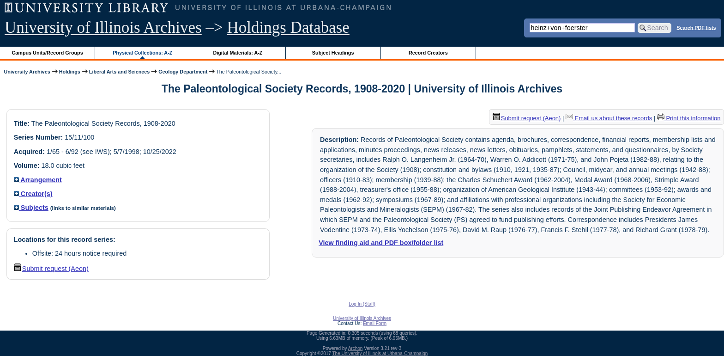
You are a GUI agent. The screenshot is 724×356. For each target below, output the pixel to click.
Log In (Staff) (362, 304)
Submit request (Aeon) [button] (51, 268)
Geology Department (182, 71)
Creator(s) (33, 193)
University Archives (27, 71)
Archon (355, 348)
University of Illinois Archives (103, 27)
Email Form (374, 323)
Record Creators (428, 52)
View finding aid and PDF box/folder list (381, 242)
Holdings (69, 71)
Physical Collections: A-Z (142, 52)
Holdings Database (288, 27)
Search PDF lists (696, 27)
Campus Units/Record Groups (47, 52)
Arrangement (38, 180)
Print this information (689, 118)
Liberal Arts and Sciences (119, 71)
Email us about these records (609, 118)
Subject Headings (333, 52)
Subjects (31, 207)
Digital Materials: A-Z (237, 52)
